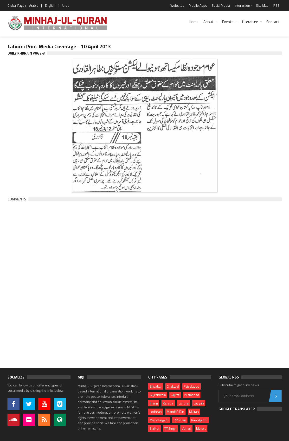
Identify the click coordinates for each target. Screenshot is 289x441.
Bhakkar (156, 386)
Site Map (262, 5)
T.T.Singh (170, 428)
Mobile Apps (198, 5)
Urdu (65, 5)
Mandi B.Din (175, 411)
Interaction (242, 5)
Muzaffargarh (159, 419)
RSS (276, 5)
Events (227, 22)
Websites (177, 5)
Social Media (221, 5)
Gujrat (175, 394)
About (208, 22)
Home (194, 22)
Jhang (154, 403)
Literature (250, 22)
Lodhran (156, 411)
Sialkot (154, 428)
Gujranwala (158, 394)
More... (201, 428)
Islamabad (191, 394)
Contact (272, 22)
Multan (194, 411)
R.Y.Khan (180, 419)
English (50, 5)
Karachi (168, 403)
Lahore (184, 403)
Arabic (33, 5)
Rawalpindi (199, 419)
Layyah (199, 403)
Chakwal (173, 386)
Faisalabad (191, 386)
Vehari (186, 428)
